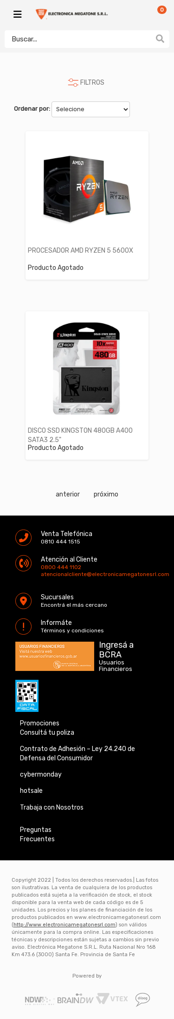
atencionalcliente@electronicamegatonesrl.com (49, 574)
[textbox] (78, 39)
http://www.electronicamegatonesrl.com (64, 925)
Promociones (39, 723)
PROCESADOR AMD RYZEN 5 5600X (80, 251)
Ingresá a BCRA (116, 648)
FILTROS (92, 83)
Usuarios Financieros (115, 665)
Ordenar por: (32, 108)
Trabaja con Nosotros (52, 807)
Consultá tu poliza (47, 733)
